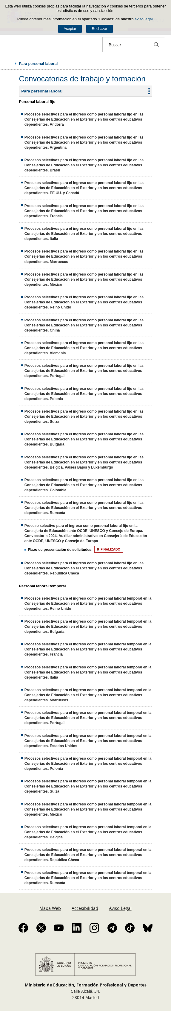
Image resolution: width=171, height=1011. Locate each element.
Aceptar (70, 29)
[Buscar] (156, 44)
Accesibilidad (85, 908)
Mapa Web (50, 908)
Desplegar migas (9, 63)
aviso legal (143, 19)
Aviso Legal (120, 908)
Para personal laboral (41, 91)
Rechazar (99, 29)
